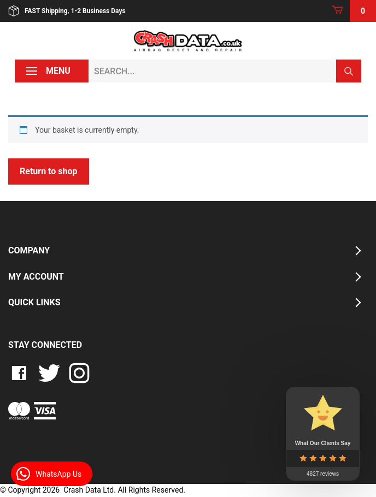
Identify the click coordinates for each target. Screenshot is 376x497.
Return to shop (49, 171)
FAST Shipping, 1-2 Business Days (67, 10)
